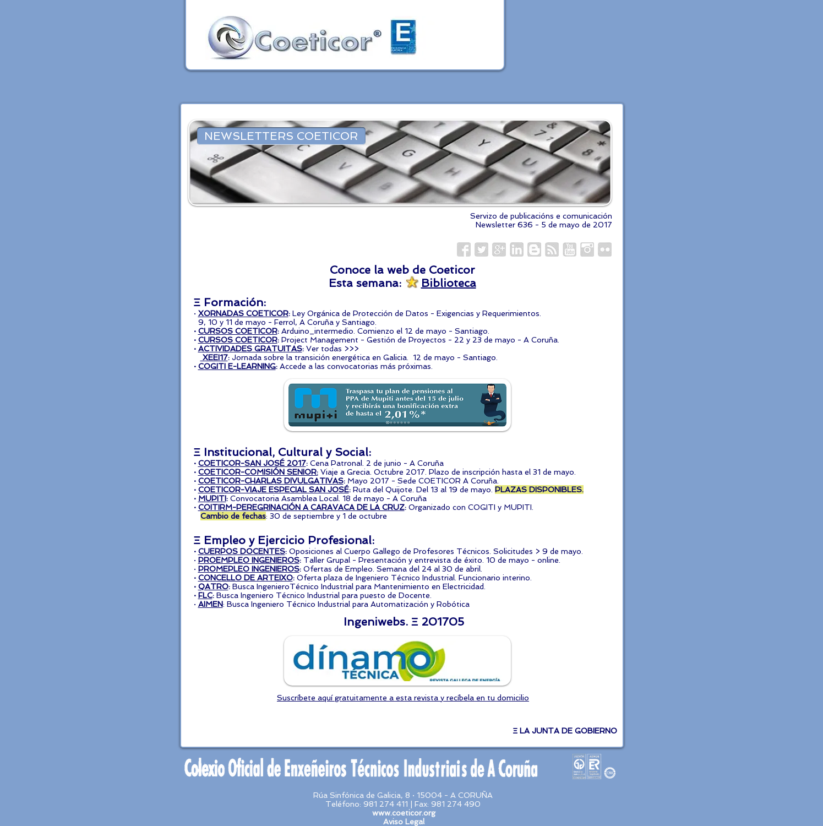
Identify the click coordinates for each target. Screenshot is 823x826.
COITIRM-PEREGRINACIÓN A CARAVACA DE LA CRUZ (301, 507)
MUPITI (212, 498)
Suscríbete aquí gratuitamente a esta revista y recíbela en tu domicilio (403, 697)
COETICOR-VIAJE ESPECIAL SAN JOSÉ (273, 489)
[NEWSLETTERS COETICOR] (281, 136)
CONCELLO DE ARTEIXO (245, 577)
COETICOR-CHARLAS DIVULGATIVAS (271, 480)
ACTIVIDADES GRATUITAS (250, 348)
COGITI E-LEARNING (237, 366)
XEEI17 (214, 357)
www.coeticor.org (403, 812)
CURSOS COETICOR (237, 331)
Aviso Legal (403, 821)
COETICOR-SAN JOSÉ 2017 (252, 463)
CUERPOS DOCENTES (241, 551)
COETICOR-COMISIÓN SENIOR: (258, 472)
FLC (205, 595)
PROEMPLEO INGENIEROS (248, 560)
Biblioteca (448, 283)
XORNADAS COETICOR (243, 313)
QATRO (213, 586)
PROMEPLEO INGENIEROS (248, 568)
